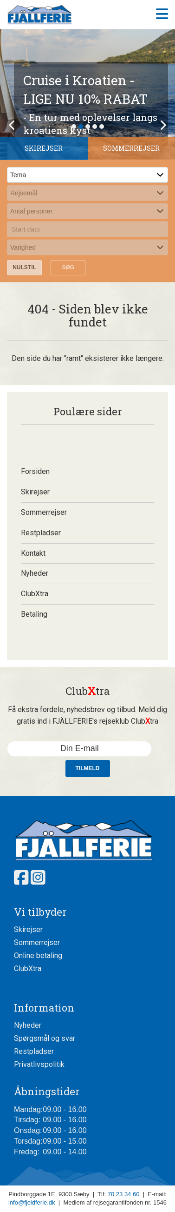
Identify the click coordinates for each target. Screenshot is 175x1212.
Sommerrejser (44, 512)
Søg (68, 267)
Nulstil (24, 267)
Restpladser (41, 532)
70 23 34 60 (124, 1194)
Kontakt (33, 553)
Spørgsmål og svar (44, 1038)
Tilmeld (88, 768)
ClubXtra (34, 593)
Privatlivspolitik (39, 1064)
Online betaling (38, 955)
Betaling (34, 614)
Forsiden (35, 471)
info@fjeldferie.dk (31, 1202)
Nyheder (34, 573)
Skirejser (35, 491)
